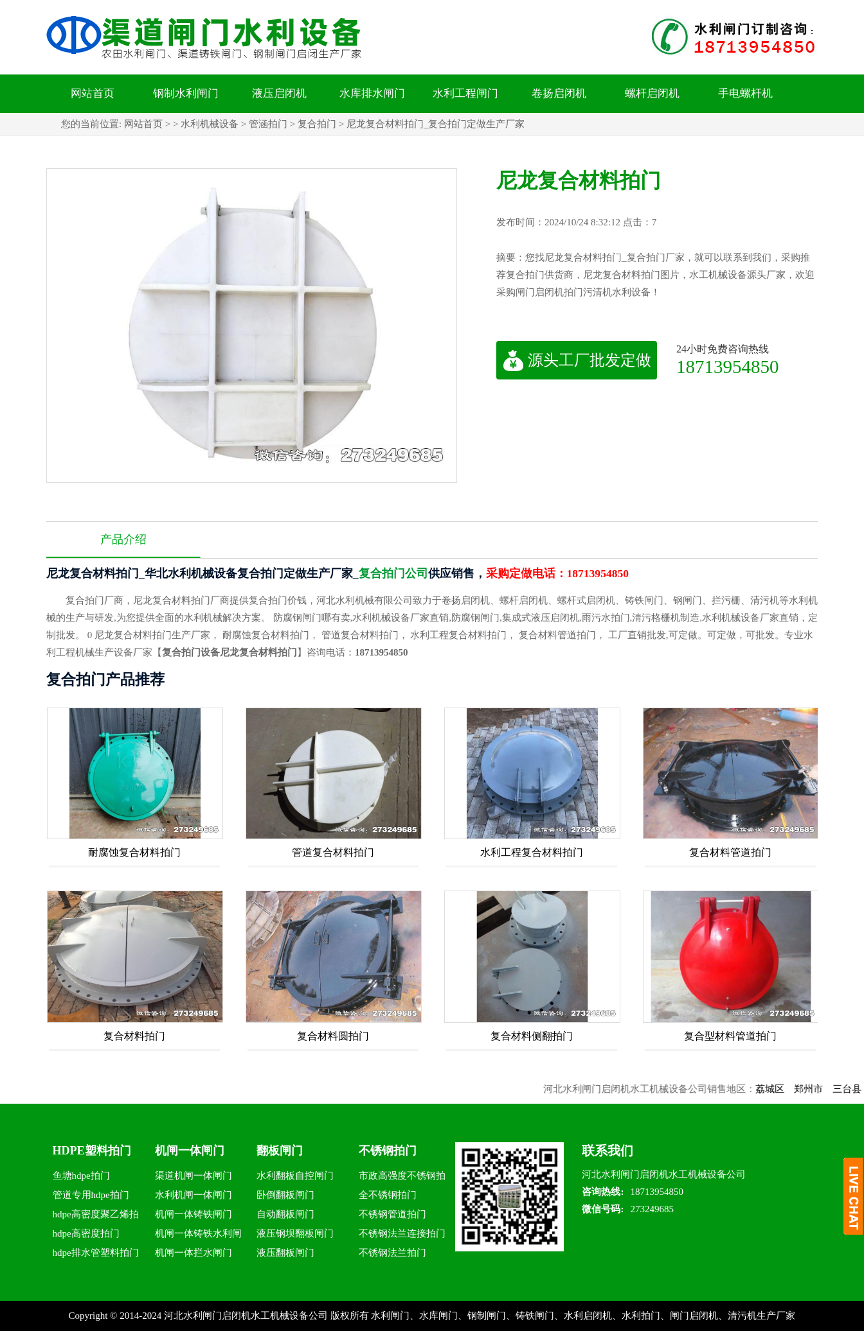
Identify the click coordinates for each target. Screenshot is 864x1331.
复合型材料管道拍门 (730, 1036)
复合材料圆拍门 (333, 1036)
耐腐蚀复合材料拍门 (134, 852)
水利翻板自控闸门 (295, 1175)
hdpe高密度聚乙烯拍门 (96, 1216)
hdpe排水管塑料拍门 (96, 1253)
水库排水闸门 (372, 93)
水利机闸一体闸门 (193, 1195)
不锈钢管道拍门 (392, 1214)
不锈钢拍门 (388, 1150)
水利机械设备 (210, 124)
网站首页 (92, 93)
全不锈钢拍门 (388, 1195)
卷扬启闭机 (559, 93)
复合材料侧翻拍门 (532, 1036)
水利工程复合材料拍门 (531, 852)
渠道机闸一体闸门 (193, 1175)
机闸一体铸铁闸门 (193, 1214)
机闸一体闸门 (189, 1150)
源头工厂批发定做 (577, 360)
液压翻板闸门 (285, 1253)
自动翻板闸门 (285, 1214)
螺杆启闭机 (652, 93)
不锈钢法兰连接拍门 (402, 1233)
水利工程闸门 (465, 93)
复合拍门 (317, 124)
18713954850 (727, 366)
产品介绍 (123, 539)
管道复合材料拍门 (333, 852)
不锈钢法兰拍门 (392, 1253)
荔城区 (790, 1089)
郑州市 (829, 1089)
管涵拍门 (268, 124)
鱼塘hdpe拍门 (81, 1175)
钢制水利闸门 (186, 93)
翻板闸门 (279, 1150)
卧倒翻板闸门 (285, 1195)
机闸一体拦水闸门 (193, 1253)
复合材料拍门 (134, 1036)
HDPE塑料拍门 (92, 1150)
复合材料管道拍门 (730, 852)
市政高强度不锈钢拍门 (402, 1177)
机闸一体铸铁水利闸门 (198, 1235)
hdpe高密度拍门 (86, 1233)
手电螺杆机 (745, 93)
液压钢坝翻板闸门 (295, 1233)
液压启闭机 (279, 93)
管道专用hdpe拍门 (91, 1195)
